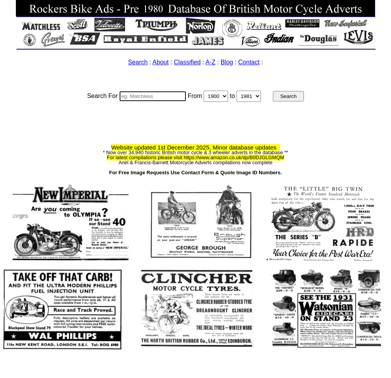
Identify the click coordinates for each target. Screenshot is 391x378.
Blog (227, 62)
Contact (248, 62)
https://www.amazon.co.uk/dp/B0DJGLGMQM (233, 157)
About (161, 62)
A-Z (211, 62)
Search (138, 62)
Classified (187, 62)
